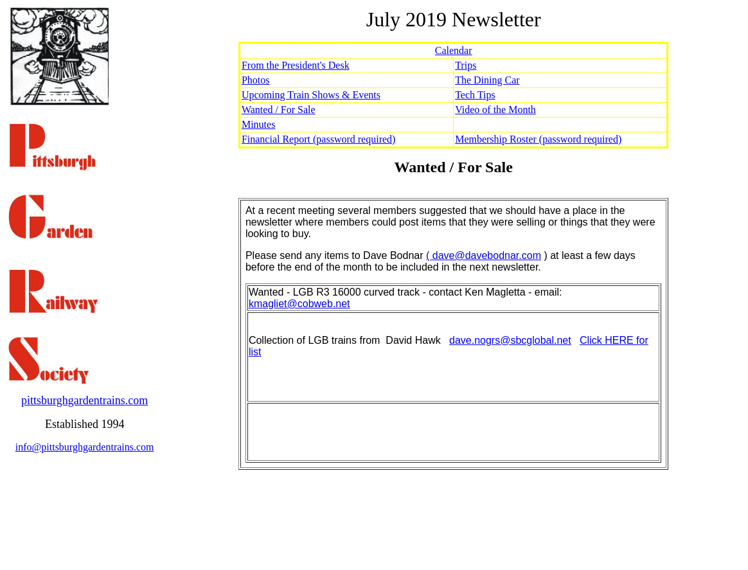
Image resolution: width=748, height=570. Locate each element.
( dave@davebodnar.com (483, 255)
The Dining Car (487, 80)
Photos (256, 80)
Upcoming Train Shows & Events (311, 94)
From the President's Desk (296, 65)
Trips (465, 65)
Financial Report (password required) (318, 139)
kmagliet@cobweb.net (299, 303)
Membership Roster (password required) (538, 139)
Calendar (453, 50)
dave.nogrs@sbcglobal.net (510, 340)
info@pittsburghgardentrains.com (84, 446)
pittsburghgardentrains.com (84, 400)
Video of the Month (495, 109)
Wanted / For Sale (279, 109)
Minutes (258, 124)
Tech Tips (475, 94)
